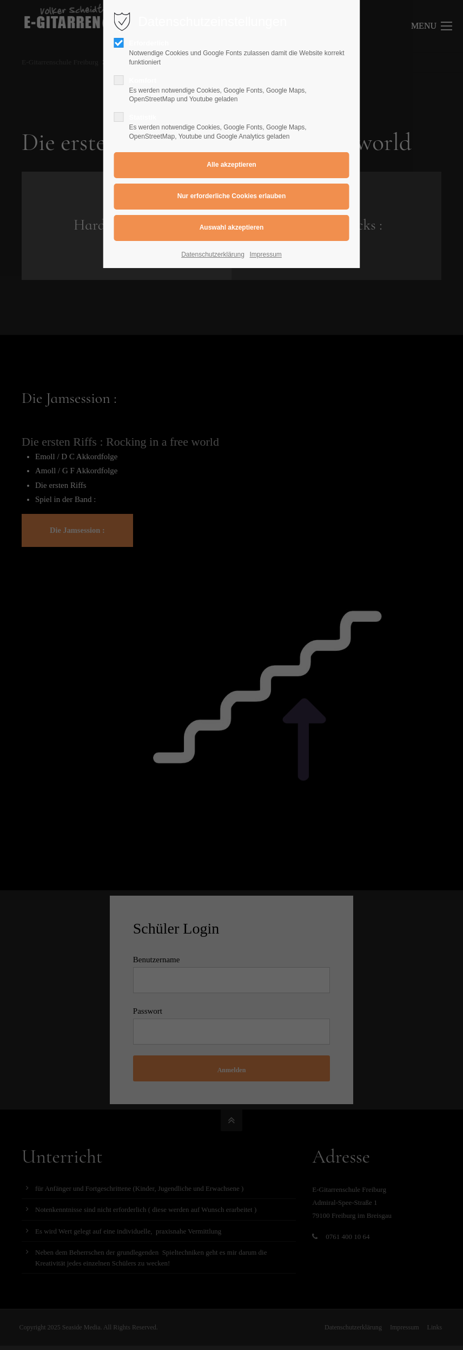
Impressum (266, 254)
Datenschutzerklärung (212, 254)
